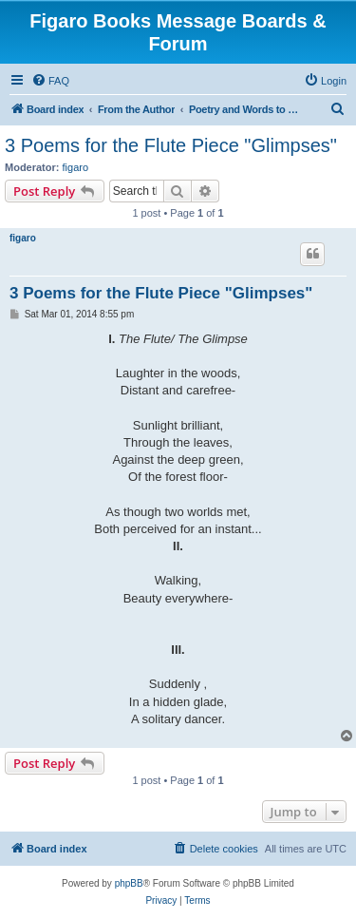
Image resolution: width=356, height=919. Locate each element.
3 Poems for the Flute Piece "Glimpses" (171, 145)
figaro (76, 167)
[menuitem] (50, 80)
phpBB (129, 883)
